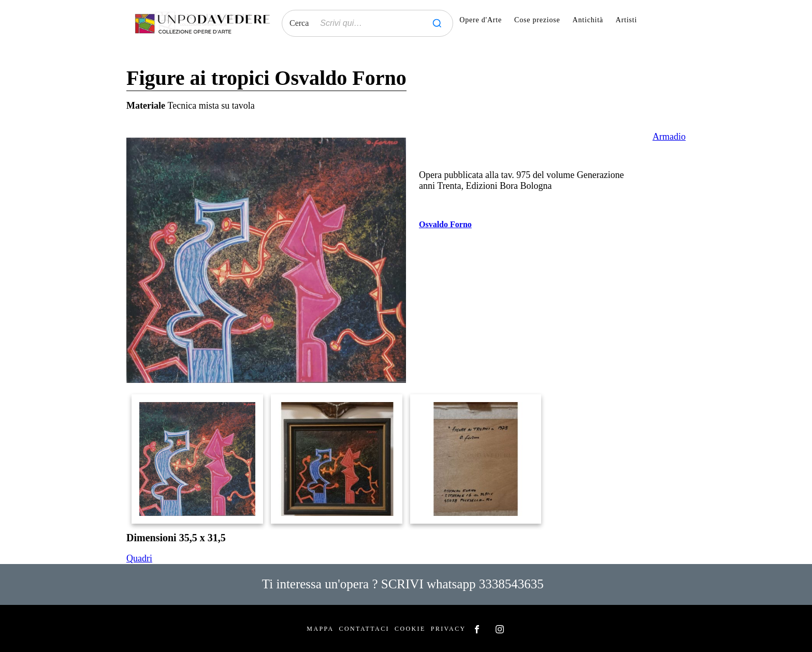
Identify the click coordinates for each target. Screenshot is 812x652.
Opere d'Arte (480, 20)
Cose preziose (537, 20)
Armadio (669, 136)
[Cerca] (437, 23)
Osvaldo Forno (445, 224)
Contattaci (364, 628)
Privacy (448, 628)
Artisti (626, 20)
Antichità (588, 20)
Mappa (320, 628)
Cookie (410, 628)
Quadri (139, 558)
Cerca (299, 23)
